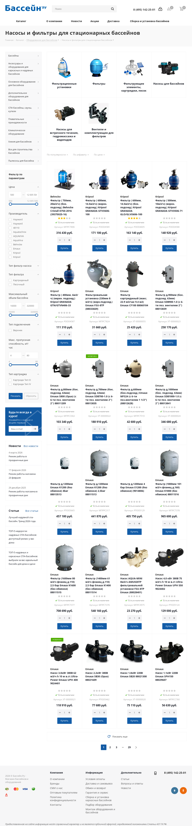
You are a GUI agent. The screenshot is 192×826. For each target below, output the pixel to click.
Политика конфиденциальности (63, 798)
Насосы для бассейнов (168, 83)
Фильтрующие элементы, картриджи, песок (133, 87)
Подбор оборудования (99, 804)
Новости (126, 788)
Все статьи (31, 510)
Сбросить (31, 395)
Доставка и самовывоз (99, 783)
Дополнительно (131, 772)
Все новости (31, 446)
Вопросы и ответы (132, 783)
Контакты (55, 804)
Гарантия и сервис (97, 792)
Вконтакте (174, 790)
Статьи (125, 779)
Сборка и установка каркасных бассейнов (98, 798)
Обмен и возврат (96, 788)
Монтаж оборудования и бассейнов (100, 811)
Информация (94, 772)
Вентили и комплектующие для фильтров (99, 133)
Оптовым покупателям (63, 792)
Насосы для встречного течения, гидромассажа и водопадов (64, 134)
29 (129, 747)
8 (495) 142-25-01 (175, 772)
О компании (57, 779)
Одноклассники (183, 790)
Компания (56, 772)
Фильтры (99, 83)
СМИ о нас (56, 788)
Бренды (54, 783)
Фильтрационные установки (64, 85)
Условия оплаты (95, 779)
